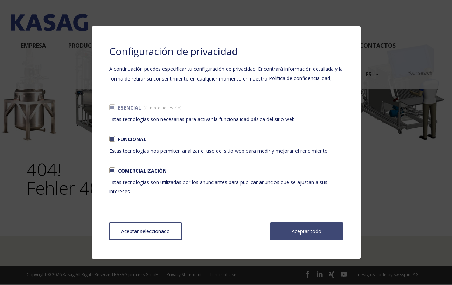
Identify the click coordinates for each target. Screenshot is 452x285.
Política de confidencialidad (299, 78)
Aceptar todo (306, 231)
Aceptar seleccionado (145, 231)
